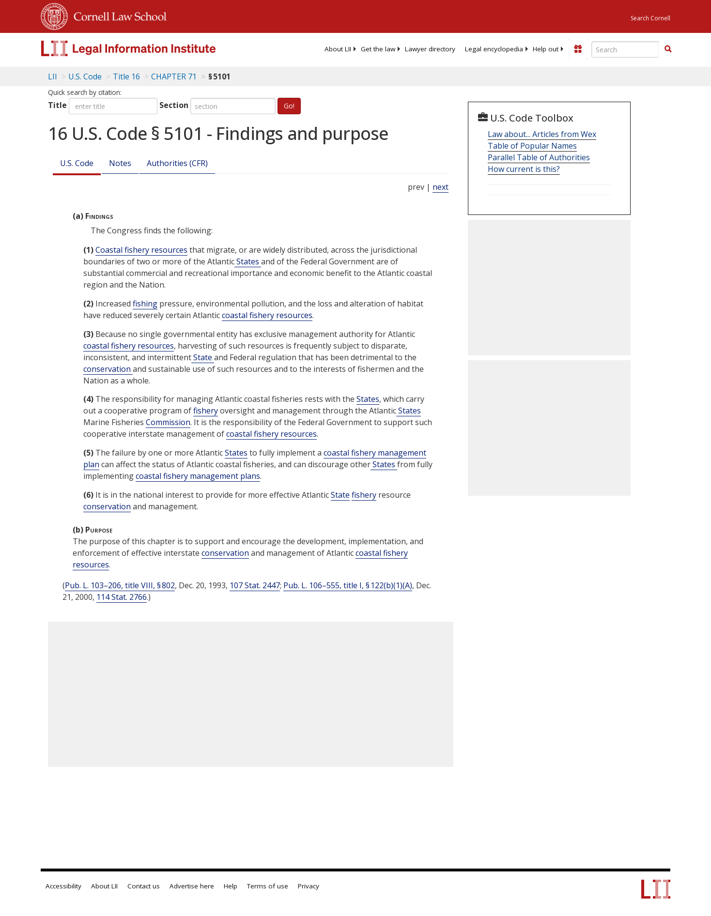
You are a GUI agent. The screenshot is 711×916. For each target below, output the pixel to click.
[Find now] (668, 49)
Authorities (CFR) (177, 163)
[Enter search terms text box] (625, 49)
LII (52, 76)
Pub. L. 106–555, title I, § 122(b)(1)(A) (347, 585)
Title (57, 105)
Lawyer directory (430, 49)
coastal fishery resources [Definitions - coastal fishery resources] (267, 315)
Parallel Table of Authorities (539, 157)
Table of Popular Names (532, 145)
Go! (289, 105)
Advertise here (192, 886)
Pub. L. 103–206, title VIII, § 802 (120, 585)
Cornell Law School (117, 15)
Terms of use (267, 886)
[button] (668, 49)
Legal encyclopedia (494, 49)
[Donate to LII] (577, 49)
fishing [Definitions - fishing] (145, 303)
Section (173, 105)
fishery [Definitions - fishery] (205, 410)
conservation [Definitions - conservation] (108, 369)
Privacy (308, 886)
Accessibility (63, 886)
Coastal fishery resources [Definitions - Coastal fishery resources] (141, 249)
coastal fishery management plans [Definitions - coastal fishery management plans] (198, 476)
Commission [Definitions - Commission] (168, 422)
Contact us (143, 886)
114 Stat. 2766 (121, 597)
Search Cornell (650, 18)
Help (230, 886)
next (440, 187)
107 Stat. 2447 (255, 585)
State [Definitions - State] (202, 357)
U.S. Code (76, 163)
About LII (338, 49)
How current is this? (524, 169)
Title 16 (126, 76)
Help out (545, 49)
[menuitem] (338, 49)
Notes (120, 163)
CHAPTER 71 (174, 76)
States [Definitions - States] (247, 261)
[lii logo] (149, 48)
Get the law (378, 49)
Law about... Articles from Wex (542, 134)
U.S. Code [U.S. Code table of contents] (85, 76)
